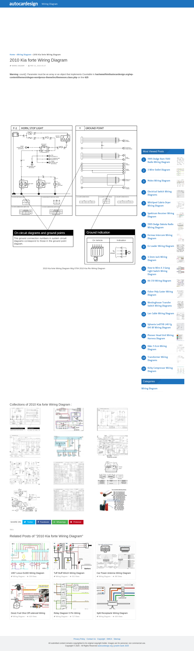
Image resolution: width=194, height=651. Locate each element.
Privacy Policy (79, 639)
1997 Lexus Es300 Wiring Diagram (27, 573)
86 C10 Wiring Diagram (159, 280)
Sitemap (117, 639)
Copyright (101, 639)
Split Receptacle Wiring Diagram (112, 613)
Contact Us (91, 639)
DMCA (109, 639)
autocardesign (25, 3)
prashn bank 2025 (121, 646)
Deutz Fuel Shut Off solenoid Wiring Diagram (32, 613)
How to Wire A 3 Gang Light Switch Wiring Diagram (159, 271)
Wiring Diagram (51, 3)
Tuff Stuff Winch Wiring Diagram (69, 573)
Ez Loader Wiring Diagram (161, 246)
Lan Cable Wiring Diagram (161, 313)
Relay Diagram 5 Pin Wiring (67, 613)
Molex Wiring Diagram (159, 180)
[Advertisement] (97, 31)
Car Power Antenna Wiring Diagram (114, 573)
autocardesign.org (105, 646)
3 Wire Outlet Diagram (159, 169)
